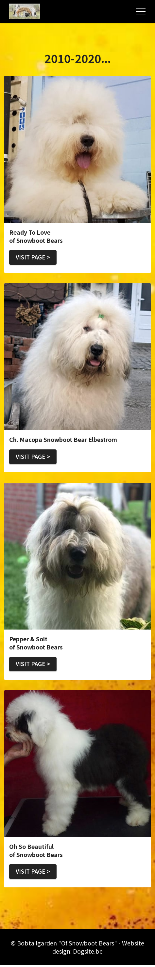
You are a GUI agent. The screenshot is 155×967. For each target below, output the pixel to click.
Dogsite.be (88, 953)
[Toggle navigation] (141, 11)
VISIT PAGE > (34, 257)
